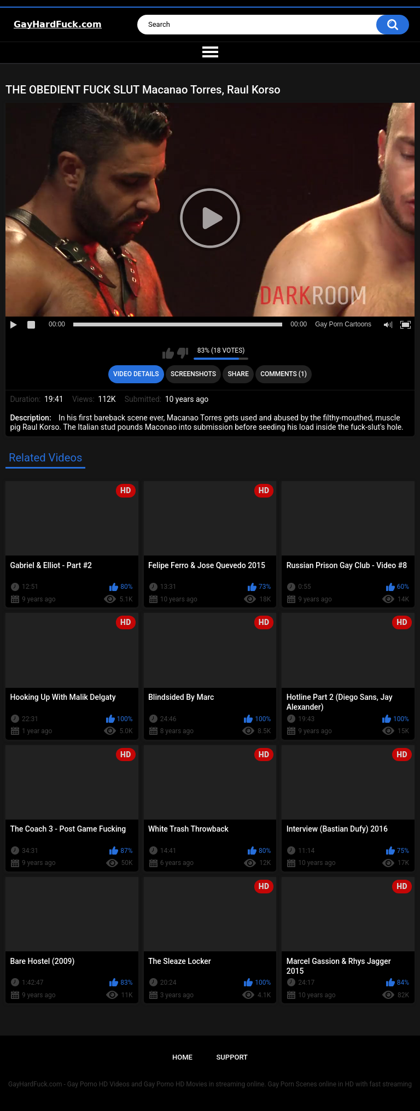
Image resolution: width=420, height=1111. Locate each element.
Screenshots (193, 374)
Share (238, 374)
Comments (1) (283, 374)
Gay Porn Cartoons (343, 324)
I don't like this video (182, 353)
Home (182, 1057)
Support (232, 1057)
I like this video (168, 353)
